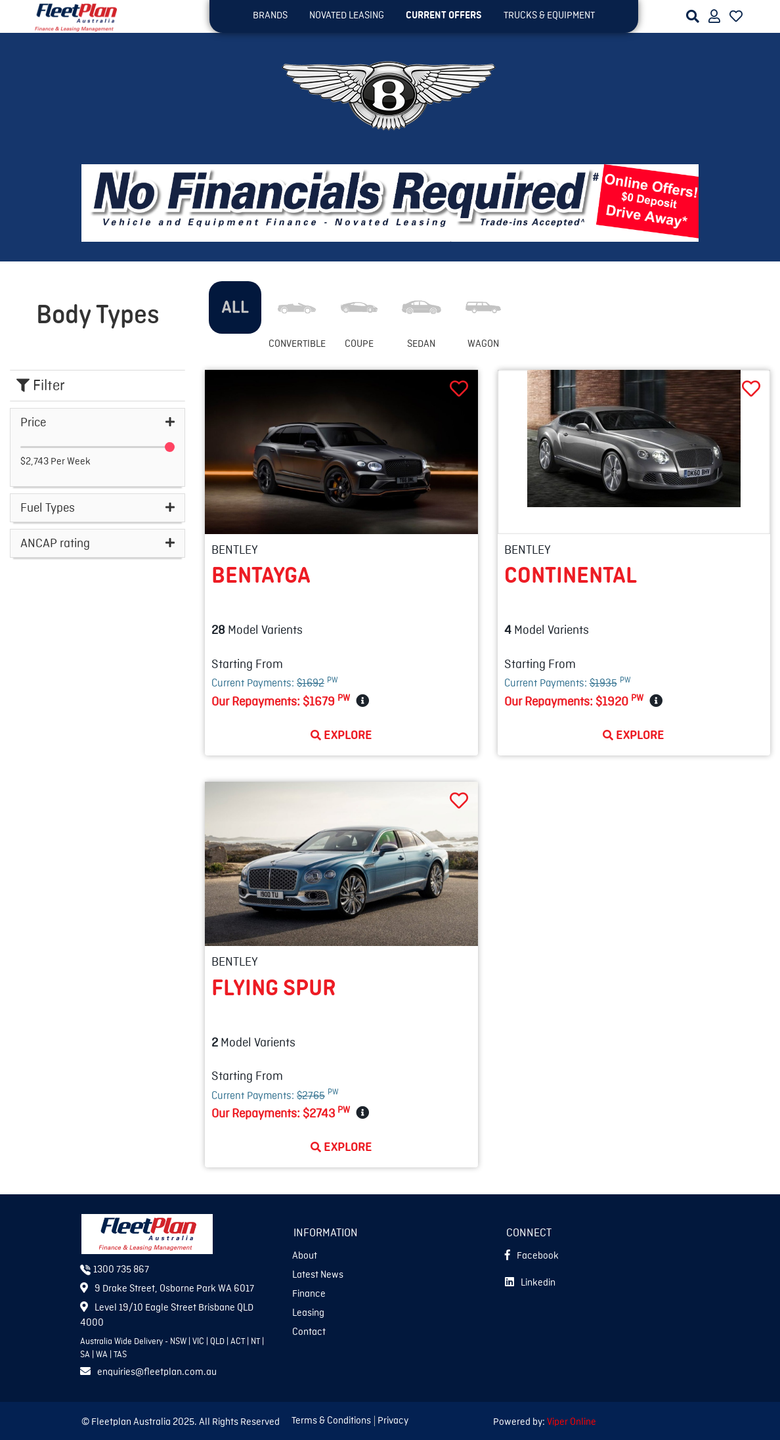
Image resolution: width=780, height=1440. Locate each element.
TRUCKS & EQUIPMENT (549, 16)
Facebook (532, 1256)
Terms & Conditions (331, 1421)
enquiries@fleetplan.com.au (148, 1372)
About (304, 1256)
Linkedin (530, 1283)
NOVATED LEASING (346, 16)
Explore (341, 735)
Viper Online (571, 1422)
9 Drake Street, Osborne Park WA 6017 (167, 1289)
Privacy (393, 1421)
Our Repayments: (280, 701)
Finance (309, 1294)
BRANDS (270, 16)
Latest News (317, 1275)
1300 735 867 (114, 1270)
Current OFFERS (444, 16)
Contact (309, 1332)
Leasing (308, 1313)
